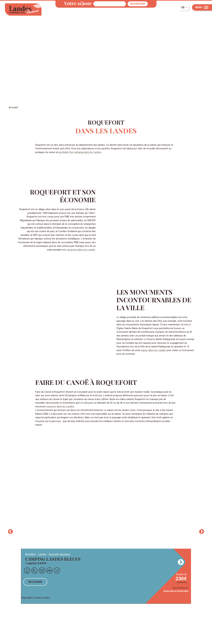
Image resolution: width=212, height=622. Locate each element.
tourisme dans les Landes (60, 406)
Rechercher (137, 3)
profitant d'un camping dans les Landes (80, 152)
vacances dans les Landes (81, 249)
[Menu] (202, 7)
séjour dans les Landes (153, 350)
